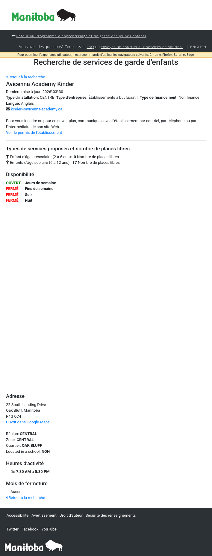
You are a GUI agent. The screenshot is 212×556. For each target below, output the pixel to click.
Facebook (30, 529)
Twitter (13, 529)
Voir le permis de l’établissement (34, 132)
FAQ (90, 46)
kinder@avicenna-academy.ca (36, 109)
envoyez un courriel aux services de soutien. (142, 46)
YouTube (49, 529)
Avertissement (43, 515)
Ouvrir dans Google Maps (28, 422)
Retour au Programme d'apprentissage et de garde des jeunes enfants (81, 35)
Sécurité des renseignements (111, 515)
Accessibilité (18, 515)
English (198, 46)
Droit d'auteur (71, 515)
